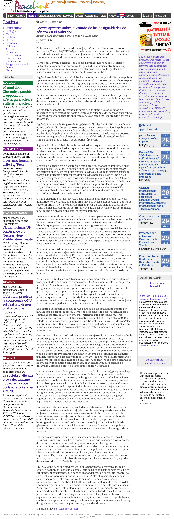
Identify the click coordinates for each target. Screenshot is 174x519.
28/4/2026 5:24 (160, 296)
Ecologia (68, 15)
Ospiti (79, 15)
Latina (10, 22)
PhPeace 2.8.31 (85, 514)
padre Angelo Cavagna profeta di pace (148, 138)
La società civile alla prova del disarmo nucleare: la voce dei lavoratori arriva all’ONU (18, 383)
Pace (11, 15)
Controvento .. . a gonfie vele (149, 218)
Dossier (10, 67)
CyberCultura (13, 149)
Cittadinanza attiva (49, 15)
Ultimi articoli (14, 27)
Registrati (160, 15)
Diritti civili (55, 21)
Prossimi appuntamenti (148, 127)
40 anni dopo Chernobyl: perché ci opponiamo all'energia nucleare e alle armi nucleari (17, 95)
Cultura (20, 15)
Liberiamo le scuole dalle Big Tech (17, 162)
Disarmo (9, 282)
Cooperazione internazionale (14, 57)
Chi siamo (58, 1)
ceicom (74, 508)
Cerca (129, 15)
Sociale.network (150, 278)
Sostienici (98, 1)
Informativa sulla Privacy (105, 514)
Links (9, 70)
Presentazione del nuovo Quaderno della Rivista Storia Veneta (148, 239)
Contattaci (71, 1)
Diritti (9, 40)
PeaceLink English (15, 213)
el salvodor (62, 508)
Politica (10, 37)
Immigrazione (14, 61)
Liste (103, 15)
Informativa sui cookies (128, 514)
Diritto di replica (147, 514)
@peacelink (145, 296)
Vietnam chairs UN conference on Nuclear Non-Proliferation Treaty (18, 233)
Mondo (32, 15)
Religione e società (17, 64)
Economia (12, 43)
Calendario (91, 15)
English (121, 15)
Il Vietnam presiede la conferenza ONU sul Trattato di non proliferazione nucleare (17, 304)
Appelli (10, 49)
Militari (10, 34)
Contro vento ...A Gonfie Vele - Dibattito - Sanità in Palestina (149, 261)
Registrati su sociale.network (154, 361)
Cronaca (11, 52)
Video (112, 15)
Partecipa (85, 1)
